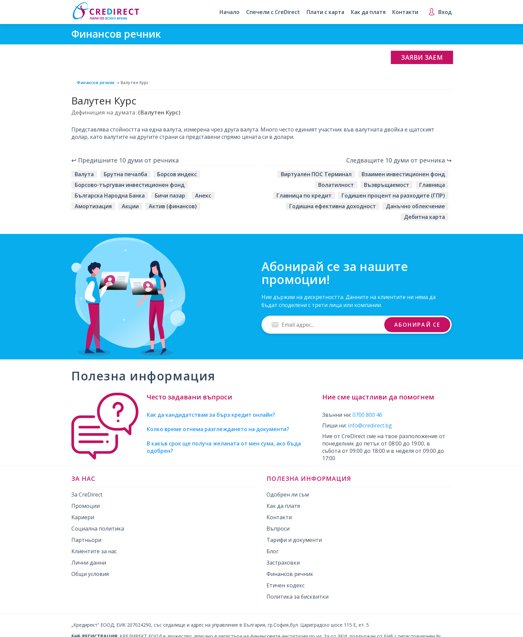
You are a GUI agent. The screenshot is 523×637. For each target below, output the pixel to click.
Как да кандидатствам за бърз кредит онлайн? (211, 414)
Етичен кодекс (286, 585)
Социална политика (97, 528)
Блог (273, 551)
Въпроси (278, 528)
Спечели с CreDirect (273, 12)
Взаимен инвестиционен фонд (403, 174)
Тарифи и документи (294, 540)
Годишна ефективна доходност (332, 206)
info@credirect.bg (370, 425)
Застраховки (283, 562)
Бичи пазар (170, 195)
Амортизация (93, 206)
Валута (84, 174)
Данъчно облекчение (415, 206)
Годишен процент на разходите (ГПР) (393, 195)
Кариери (82, 517)
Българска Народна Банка (110, 195)
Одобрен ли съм (288, 494)
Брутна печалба (125, 174)
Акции (130, 206)
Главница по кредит (304, 195)
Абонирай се (417, 324)
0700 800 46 (367, 414)
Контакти (405, 12)
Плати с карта (325, 12)
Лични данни (88, 562)
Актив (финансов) (173, 206)
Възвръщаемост (386, 185)
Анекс (203, 195)
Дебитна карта (424, 217)
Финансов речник (96, 82)
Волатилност (336, 185)
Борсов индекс (177, 174)
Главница (432, 185)
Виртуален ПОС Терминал (316, 174)
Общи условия (90, 574)
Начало (229, 12)
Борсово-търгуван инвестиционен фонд (129, 185)
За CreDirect (86, 494)
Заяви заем (422, 57)
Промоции (85, 506)
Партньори (86, 540)
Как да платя (368, 12)
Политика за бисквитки (298, 596)
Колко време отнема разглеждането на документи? (218, 429)
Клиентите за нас (94, 551)
